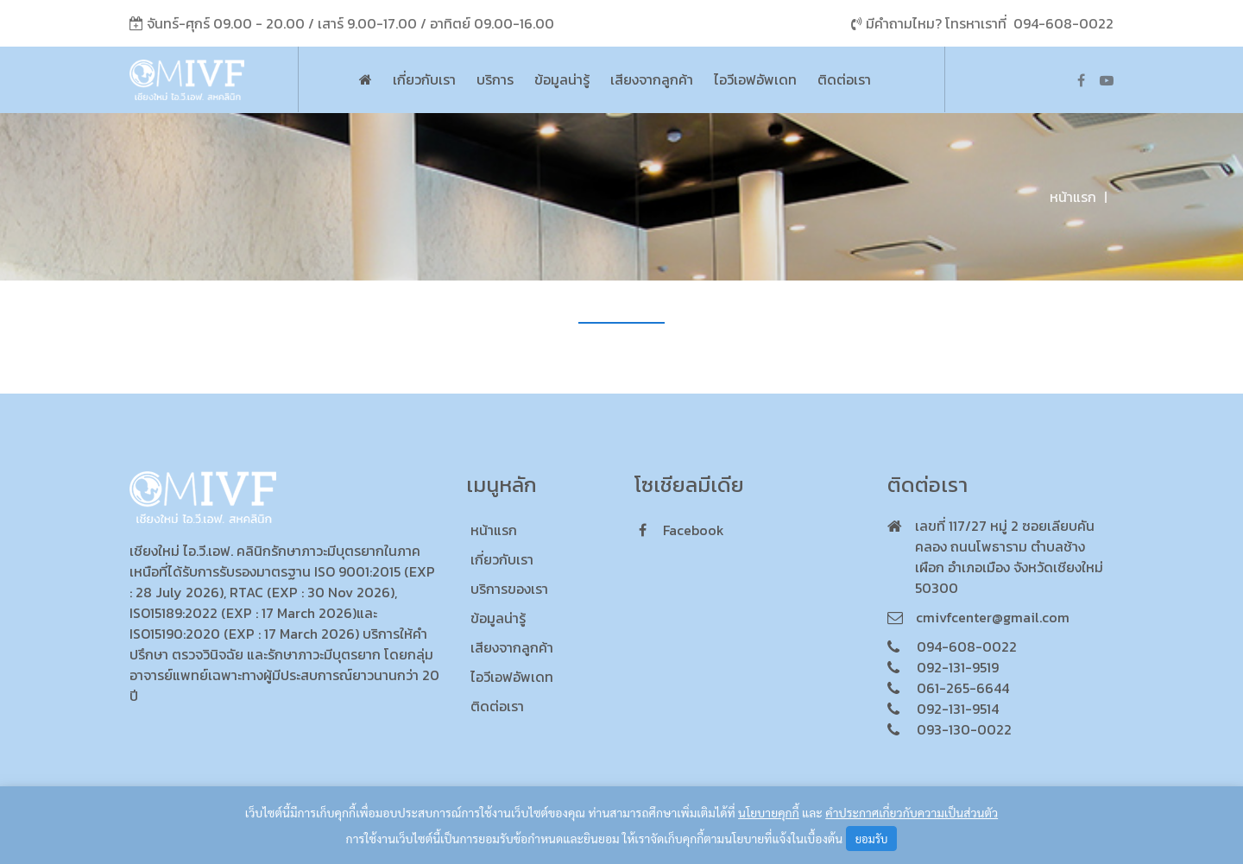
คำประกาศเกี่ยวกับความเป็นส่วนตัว (911, 812)
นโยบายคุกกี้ (768, 812)
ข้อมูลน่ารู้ (562, 79)
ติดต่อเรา (844, 79)
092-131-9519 (958, 667)
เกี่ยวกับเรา (424, 79)
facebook (681, 530)
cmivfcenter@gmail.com (992, 617)
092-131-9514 (958, 708)
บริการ (495, 79)
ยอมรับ (871, 838)
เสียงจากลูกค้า (651, 79)
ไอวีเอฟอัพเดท (755, 79)
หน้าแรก (1073, 196)
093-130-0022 (964, 729)
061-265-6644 (963, 688)
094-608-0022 (1063, 23)
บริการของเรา (509, 588)
